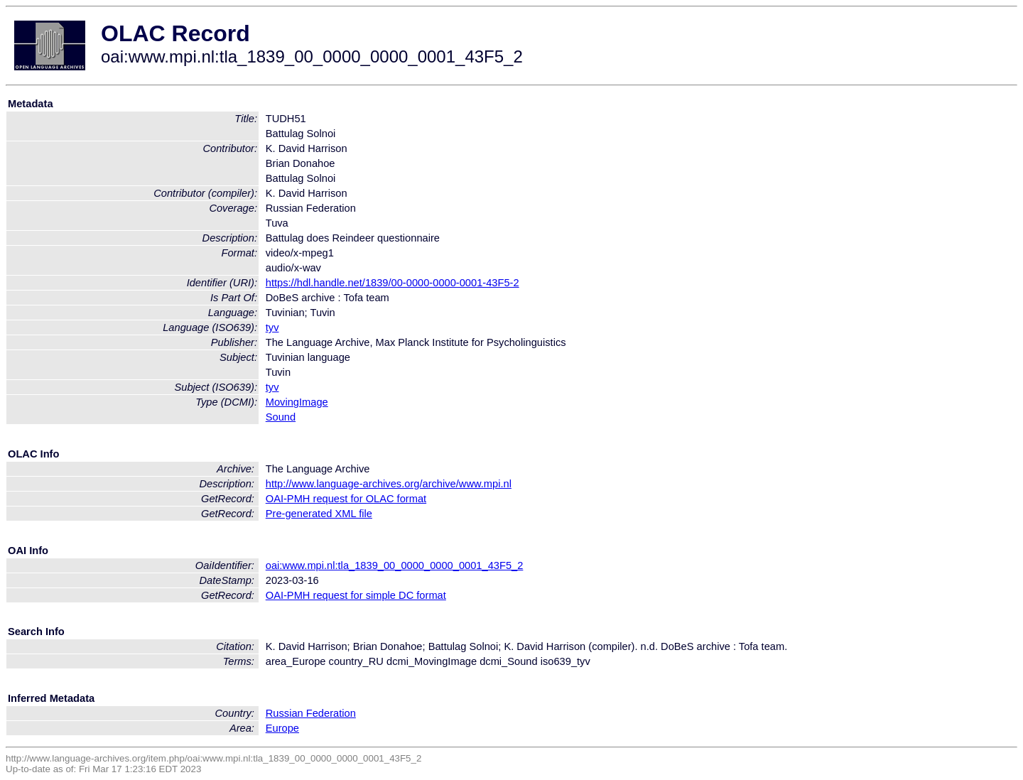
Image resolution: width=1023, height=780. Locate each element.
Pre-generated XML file (319, 513)
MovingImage (297, 402)
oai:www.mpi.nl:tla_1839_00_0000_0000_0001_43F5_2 (395, 565)
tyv (272, 327)
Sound (281, 417)
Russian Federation (311, 713)
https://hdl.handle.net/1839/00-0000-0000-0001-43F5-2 (392, 282)
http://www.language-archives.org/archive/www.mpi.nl (389, 483)
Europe (282, 728)
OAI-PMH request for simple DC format (356, 595)
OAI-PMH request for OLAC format (346, 498)
